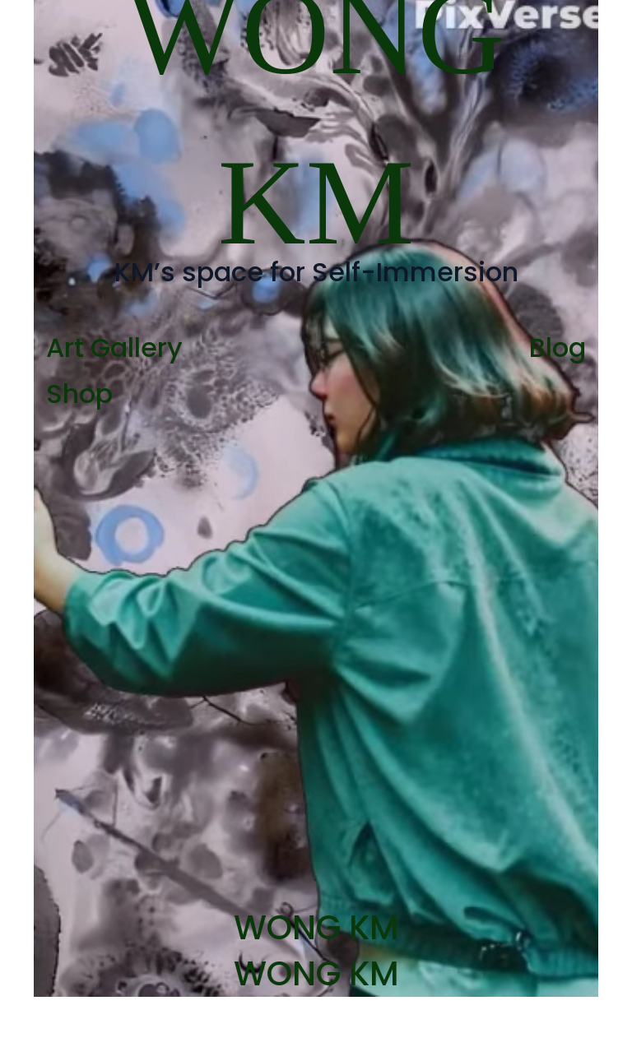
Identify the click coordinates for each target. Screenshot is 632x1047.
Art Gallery (114, 347)
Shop (79, 393)
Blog (557, 347)
